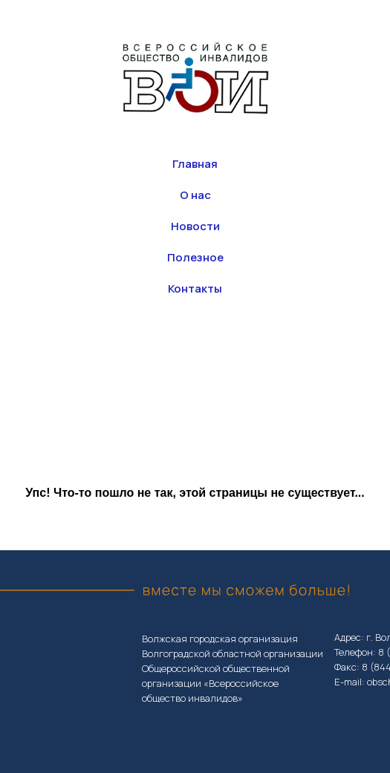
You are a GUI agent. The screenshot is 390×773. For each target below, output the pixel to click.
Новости (195, 226)
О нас (195, 195)
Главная (195, 164)
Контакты (195, 288)
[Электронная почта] (244, 352)
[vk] (179, 352)
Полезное (195, 257)
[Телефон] (212, 352)
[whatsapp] (146, 352)
